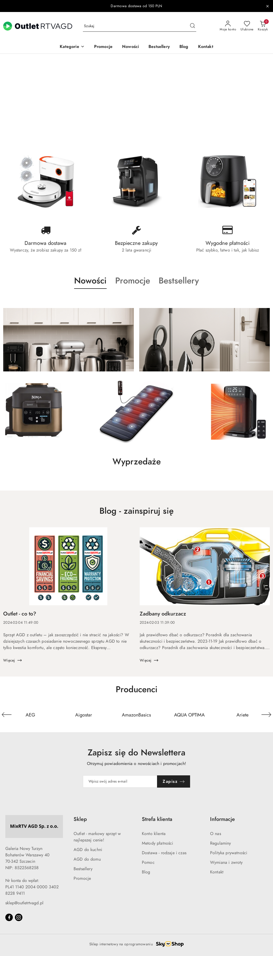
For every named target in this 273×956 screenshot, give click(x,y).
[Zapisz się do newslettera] (120, 781)
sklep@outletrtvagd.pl (24, 903)
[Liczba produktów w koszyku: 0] (263, 26)
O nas (215, 834)
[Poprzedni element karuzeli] (6, 714)
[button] (72, 47)
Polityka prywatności (228, 853)
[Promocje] (103, 47)
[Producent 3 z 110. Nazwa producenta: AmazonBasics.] (136, 715)
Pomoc (148, 862)
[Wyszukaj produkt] (139, 26)
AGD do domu (87, 859)
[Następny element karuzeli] (266, 714)
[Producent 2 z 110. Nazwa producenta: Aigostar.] (83, 715)
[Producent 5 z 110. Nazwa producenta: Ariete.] (242, 715)
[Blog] (184, 47)
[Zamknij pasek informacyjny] (267, 6)
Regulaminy (220, 843)
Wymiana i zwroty (226, 862)
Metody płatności (157, 843)
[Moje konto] (228, 26)
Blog (146, 872)
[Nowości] (130, 47)
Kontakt (216, 872)
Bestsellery (83, 869)
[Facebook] (9, 917)
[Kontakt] (205, 47)
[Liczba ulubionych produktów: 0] (247, 26)
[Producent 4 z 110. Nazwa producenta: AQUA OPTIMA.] (189, 715)
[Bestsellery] (159, 47)
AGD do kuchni (88, 850)
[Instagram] (18, 917)
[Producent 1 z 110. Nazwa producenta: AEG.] (30, 715)
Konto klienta (154, 834)
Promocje (82, 878)
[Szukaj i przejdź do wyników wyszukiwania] (192, 26)
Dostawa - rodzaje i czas (164, 853)
